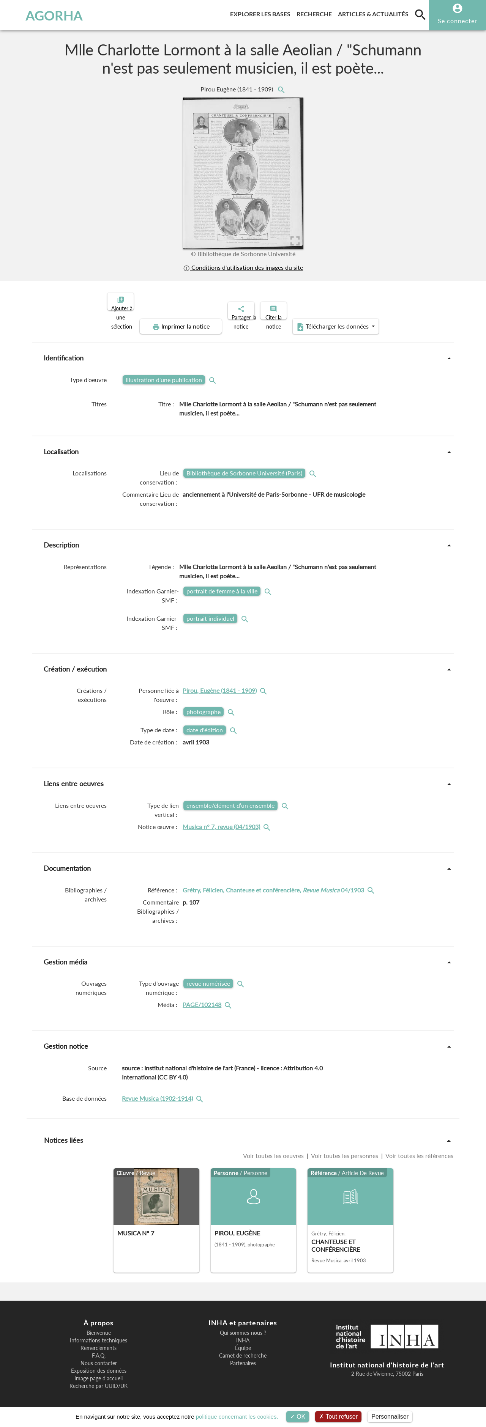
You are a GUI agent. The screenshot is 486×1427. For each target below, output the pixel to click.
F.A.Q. (99, 1349)
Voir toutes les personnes (345, 1149)
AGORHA (43, 15)
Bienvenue (99, 1326)
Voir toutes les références (418, 1149)
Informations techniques (98, 1334)
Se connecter (457, 20)
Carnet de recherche (243, 1349)
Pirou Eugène (237, 89)
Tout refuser (338, 1416)
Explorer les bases (261, 12)
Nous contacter (98, 1357)
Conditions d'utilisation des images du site (243, 267)
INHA (242, 1334)
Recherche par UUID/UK (98, 1379)
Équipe (243, 1342)
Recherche (316, 12)
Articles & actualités (375, 12)
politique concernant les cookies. (237, 1416)
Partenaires (243, 1357)
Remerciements (98, 1342)
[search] (420, 14)
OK (298, 1416)
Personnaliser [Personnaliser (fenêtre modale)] (390, 1416)
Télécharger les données (329, 320)
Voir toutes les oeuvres (274, 1149)
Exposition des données (98, 1364)
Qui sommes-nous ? (243, 1326)
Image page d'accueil (98, 1372)
